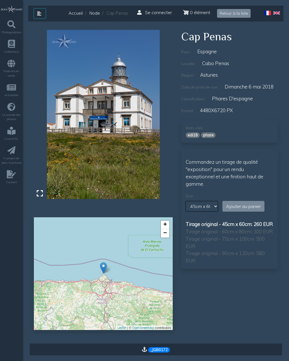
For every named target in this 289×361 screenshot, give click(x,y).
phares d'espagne (232, 98)
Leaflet (121, 328)
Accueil (76, 13)
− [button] (165, 233)
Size (189, 196)
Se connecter (154, 12)
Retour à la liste (234, 13)
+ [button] (165, 225)
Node (94, 13)
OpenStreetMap (143, 328)
